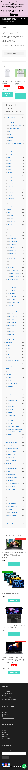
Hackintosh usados (12, 462)
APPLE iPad (8, 134)
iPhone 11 (10, 163)
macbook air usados (12, 480)
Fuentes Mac (10, 391)
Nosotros (5, 719)
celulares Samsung (12, 296)
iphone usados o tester (13, 468)
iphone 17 (9, 180)
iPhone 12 (10, 166)
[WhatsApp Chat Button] (24, 766)
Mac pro (9, 218)
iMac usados (10, 465)
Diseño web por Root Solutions (10, 761)
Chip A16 (9, 137)
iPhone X (9, 192)
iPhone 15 (10, 174)
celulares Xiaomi (11, 310)
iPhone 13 (10, 168)
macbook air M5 (13, 247)
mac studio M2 (13, 223)
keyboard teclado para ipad (14, 128)
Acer (8, 330)
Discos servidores (11, 436)
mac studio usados (12, 477)
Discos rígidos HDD (12, 385)
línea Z (11, 299)
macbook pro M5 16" (16, 261)
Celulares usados (11, 459)
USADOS (8, 457)
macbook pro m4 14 (14, 284)
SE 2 (10, 116)
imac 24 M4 (12, 206)
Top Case (9, 422)
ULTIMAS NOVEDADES (11, 454)
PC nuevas (8, 359)
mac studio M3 (13, 226)
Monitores (10, 290)
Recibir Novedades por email (14, 737)
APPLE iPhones (9, 160)
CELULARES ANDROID (11, 293)
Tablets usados (11, 503)
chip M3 (9, 148)
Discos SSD (10, 388)
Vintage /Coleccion (12, 509)
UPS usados (10, 506)
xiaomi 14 (11, 319)
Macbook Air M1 (13, 235)
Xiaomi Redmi (12, 325)
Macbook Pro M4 (11, 281)
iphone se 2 (12, 186)
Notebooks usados (12, 491)
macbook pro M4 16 (14, 287)
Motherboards (11, 400)
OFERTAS (8, 354)
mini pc (9, 365)
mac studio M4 (13, 229)
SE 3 (10, 119)
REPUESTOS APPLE (11, 377)
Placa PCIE (10, 406)
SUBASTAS (8, 448)
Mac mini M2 (12, 212)
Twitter (5, 697)
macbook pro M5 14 (16, 258)
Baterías (9, 380)
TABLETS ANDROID (10, 451)
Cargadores (10, 383)
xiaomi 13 (11, 316)
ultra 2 (11, 122)
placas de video (13, 497)
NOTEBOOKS (9, 328)
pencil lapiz (10, 157)
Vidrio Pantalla (11, 425)
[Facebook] (3, 749)
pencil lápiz (10, 131)
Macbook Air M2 (13, 238)
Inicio (4, 715)
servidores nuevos (12, 445)
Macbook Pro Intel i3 (12, 264)
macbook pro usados (12, 483)
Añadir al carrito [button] (7, 79)
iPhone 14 (10, 171)
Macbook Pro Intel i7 (12, 270)
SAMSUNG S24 (13, 301)
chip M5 (9, 154)
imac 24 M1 (12, 200)
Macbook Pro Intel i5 (12, 267)
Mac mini (9, 209)
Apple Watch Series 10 (15, 111)
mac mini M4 (12, 215)
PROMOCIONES (10, 374)
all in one (9, 362)
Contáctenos (6, 723)
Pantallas (9, 403)
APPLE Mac (8, 194)
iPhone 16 (10, 177)
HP (8, 339)
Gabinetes (10, 357)
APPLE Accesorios (10, 102)
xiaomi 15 (11, 322)
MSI (8, 348)
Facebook (5, 699)
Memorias (10, 397)
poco (10, 313)
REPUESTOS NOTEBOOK (12, 428)
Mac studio (10, 220)
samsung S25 (12, 304)
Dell (8, 336)
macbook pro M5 (13, 255)
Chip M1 (9, 142)
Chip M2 (9, 145)
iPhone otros (10, 183)
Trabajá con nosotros (8, 703)
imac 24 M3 (12, 203)
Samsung (9, 351)
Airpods (9, 105)
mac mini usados (11, 471)
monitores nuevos (12, 368)
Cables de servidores (12, 433)
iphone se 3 (12, 189)
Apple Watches (11, 108)
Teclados (9, 419)
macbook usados (11, 485)
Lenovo (9, 342)
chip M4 (9, 151)
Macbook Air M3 (13, 241)
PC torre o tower (11, 371)
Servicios (5, 721)
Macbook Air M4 (13, 244)
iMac (8, 197)
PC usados (10, 494)
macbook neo (12, 249)
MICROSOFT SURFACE (13, 345)
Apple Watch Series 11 (15, 113)
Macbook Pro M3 (11, 278)
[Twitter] (9, 749)
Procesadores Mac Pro (13, 411)
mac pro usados (11, 474)
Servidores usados (12, 500)
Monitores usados (12, 488)
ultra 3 (11, 125)
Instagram (5, 701)
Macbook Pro (10, 252)
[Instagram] (6, 749)
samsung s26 (12, 307)
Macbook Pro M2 (11, 276)
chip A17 (9, 139)
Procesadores (10, 442)
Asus (8, 333)
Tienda (5, 717)
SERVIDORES (9, 430)
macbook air (10, 232)
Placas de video (11, 409)
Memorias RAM (11, 439)
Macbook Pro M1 (11, 273)
